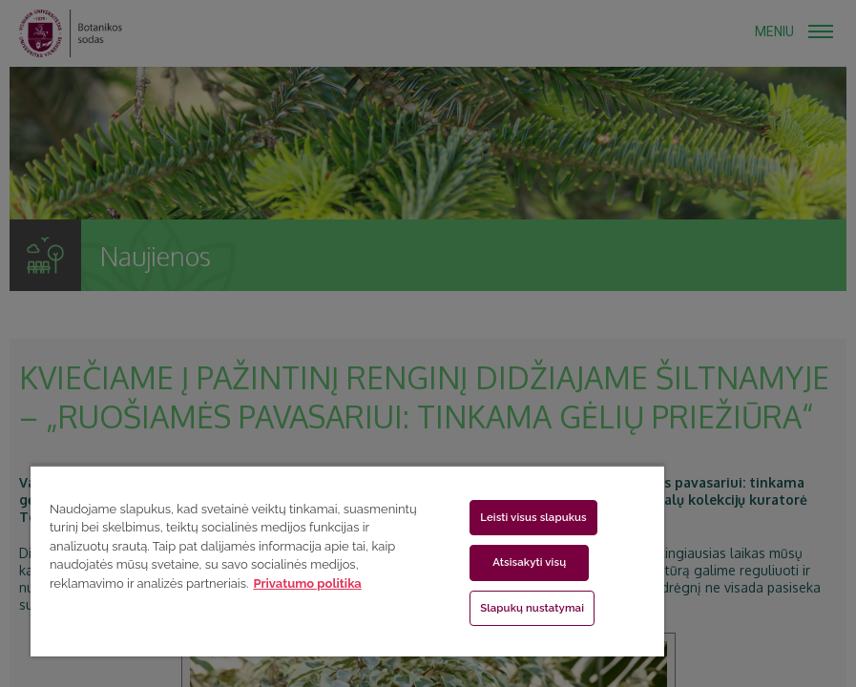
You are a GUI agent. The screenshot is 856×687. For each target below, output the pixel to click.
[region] (347, 560)
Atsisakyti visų (529, 562)
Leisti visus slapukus (533, 517)
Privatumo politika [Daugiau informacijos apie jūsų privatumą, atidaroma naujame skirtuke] (307, 583)
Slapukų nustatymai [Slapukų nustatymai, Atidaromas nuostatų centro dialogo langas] (532, 607)
